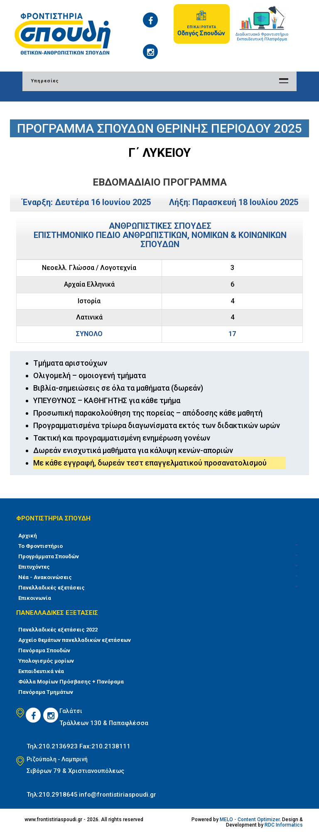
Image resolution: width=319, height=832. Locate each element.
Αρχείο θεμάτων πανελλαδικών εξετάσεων (74, 640)
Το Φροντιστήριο (40, 546)
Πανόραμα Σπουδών (44, 650)
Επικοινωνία (34, 598)
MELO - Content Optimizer (250, 819)
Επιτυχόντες (34, 567)
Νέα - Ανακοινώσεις (45, 577)
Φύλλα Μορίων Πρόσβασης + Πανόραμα (71, 681)
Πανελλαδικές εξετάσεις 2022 (58, 629)
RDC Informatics (284, 825)
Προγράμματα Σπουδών (48, 556)
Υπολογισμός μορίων (46, 661)
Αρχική (27, 535)
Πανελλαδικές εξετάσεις (51, 587)
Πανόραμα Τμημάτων (45, 692)
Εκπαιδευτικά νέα (41, 671)
